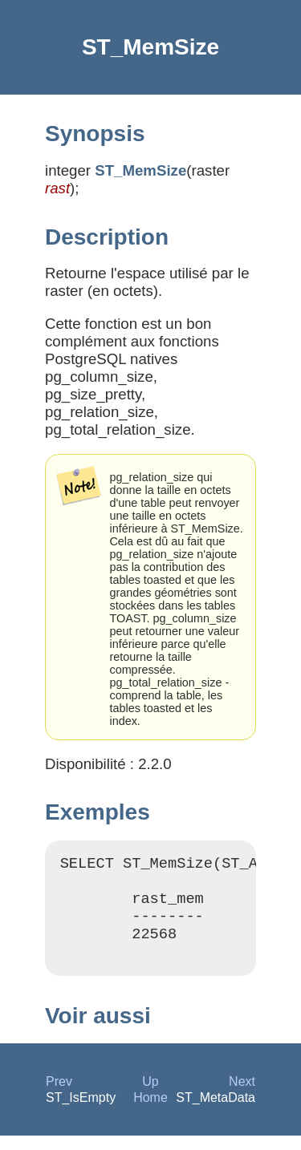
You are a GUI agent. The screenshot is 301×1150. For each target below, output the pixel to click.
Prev (59, 1096)
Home (150, 1112)
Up (150, 1096)
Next (242, 1096)
